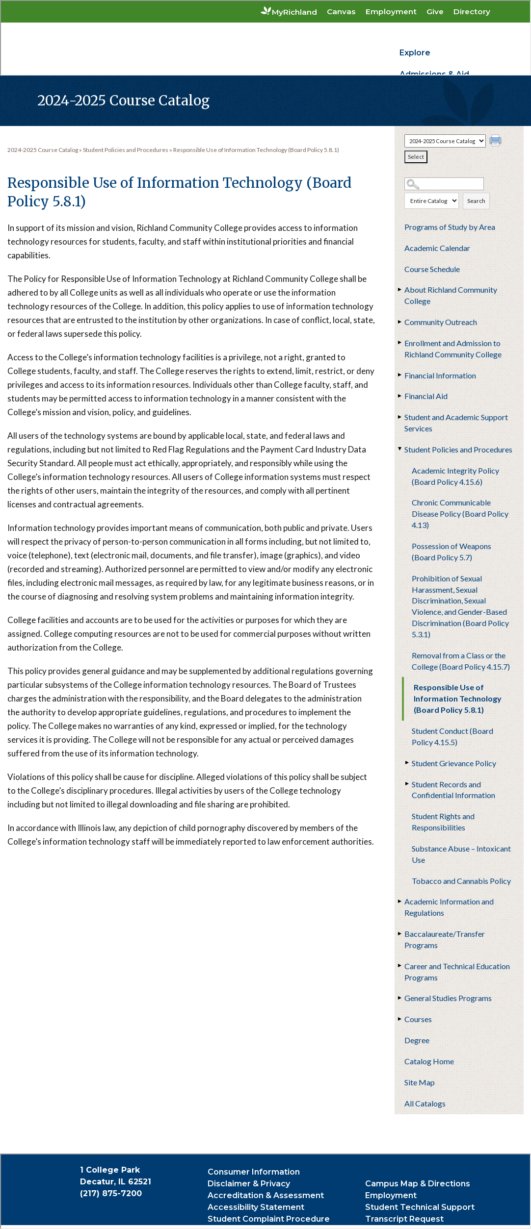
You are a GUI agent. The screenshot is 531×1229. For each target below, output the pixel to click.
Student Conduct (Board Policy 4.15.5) (452, 736)
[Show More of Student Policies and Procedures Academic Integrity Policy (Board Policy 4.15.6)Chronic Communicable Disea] (399, 449)
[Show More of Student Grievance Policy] (407, 763)
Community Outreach (440, 321)
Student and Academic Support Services (456, 422)
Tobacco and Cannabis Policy (461, 880)
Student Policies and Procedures (458, 449)
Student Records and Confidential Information (453, 789)
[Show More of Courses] (399, 1019)
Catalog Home (429, 1061)
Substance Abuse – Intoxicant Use (461, 854)
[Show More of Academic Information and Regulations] (399, 901)
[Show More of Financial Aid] (399, 396)
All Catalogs (425, 1103)
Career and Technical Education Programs (457, 971)
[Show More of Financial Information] (399, 375)
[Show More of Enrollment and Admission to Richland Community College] (399, 343)
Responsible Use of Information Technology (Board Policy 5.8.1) (458, 698)
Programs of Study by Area (449, 226)
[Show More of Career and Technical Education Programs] (399, 966)
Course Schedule (432, 269)
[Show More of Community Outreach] (399, 321)
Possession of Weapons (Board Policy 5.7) (451, 551)
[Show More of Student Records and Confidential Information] (407, 784)
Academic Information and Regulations (449, 907)
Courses (418, 1019)
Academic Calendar (437, 247)
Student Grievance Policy (454, 763)
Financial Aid (426, 396)
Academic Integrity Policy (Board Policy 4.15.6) (455, 476)
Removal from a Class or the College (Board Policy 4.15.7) (461, 661)
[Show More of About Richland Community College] (399, 289)
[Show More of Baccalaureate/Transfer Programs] (399, 933)
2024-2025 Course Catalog (42, 149)
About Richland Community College (450, 295)
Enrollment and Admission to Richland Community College (453, 348)
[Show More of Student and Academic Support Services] (399, 417)
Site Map (419, 1082)
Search (476, 200)
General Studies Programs (448, 998)
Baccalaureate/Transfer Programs (444, 939)
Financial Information (440, 375)
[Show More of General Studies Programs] (399, 998)
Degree (416, 1040)
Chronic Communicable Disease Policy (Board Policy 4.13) (460, 513)
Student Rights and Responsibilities (443, 821)
